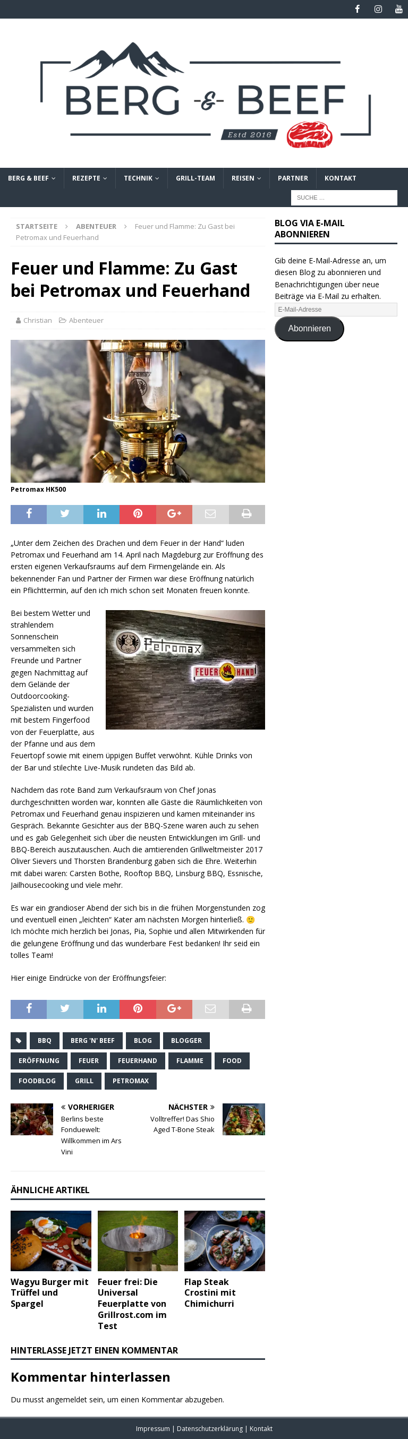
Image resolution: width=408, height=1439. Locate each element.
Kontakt (340, 178)
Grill (84, 1080)
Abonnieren (309, 328)
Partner (293, 178)
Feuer (89, 1060)
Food (232, 1060)
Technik (138, 178)
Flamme (189, 1060)
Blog (143, 1039)
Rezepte (86, 178)
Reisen (243, 178)
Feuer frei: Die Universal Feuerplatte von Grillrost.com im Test (132, 1303)
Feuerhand (137, 1060)
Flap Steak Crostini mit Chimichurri (210, 1292)
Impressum (154, 1428)
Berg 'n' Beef (93, 1039)
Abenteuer (86, 320)
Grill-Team (195, 178)
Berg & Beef (28, 178)
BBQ (45, 1039)
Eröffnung (39, 1060)
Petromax (131, 1080)
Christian (37, 320)
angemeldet (66, 1399)
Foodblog (37, 1080)
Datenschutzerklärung (210, 1428)
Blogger (186, 1039)
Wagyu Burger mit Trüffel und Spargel (50, 1292)
